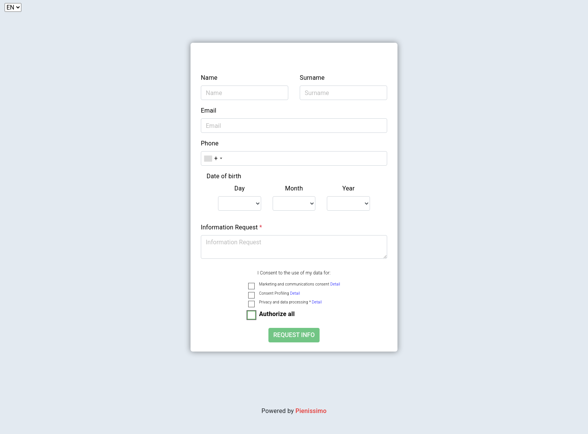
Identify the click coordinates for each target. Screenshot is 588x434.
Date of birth (224, 176)
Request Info (294, 335)
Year (348, 188)
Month (294, 188)
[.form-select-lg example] (239, 203)
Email (208, 110)
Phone (209, 143)
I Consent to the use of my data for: (293, 273)
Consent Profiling (279, 293)
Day (239, 188)
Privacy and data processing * (290, 302)
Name (209, 77)
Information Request (231, 227)
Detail (335, 284)
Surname (312, 77)
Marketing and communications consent (299, 284)
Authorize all (277, 314)
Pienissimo (311, 411)
